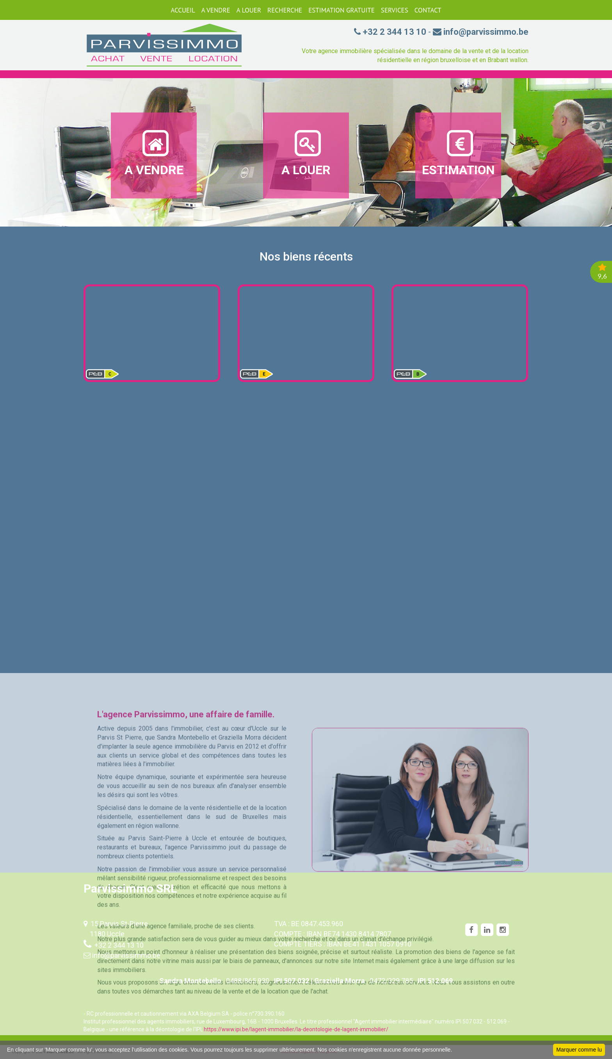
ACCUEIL (183, 10)
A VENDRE (215, 10)
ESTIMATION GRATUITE (341, 10)
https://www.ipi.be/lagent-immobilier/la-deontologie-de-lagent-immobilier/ (296, 1029)
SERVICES (394, 10)
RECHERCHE (284, 10)
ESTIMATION (458, 152)
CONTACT (428, 10)
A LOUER (249, 10)
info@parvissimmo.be (126, 955)
